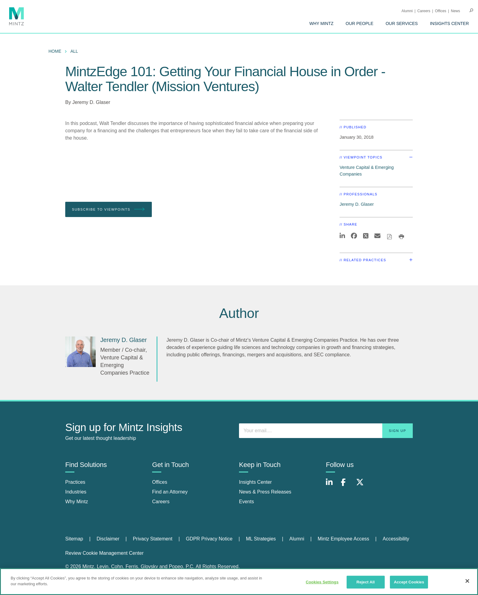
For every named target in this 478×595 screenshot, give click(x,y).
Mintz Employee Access (343, 538)
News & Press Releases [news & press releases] (265, 491)
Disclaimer (108, 538)
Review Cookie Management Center (104, 553)
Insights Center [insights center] (255, 482)
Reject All (365, 582)
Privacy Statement (153, 538)
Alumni (407, 11)
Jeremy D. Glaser (91, 102)
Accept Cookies (409, 582)
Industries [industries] (75, 491)
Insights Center (449, 23)
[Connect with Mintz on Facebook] (347, 485)
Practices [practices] (75, 482)
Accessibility (396, 538)
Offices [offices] (159, 482)
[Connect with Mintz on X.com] (362, 485)
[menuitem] (321, 23)
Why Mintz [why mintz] (76, 501)
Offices (440, 11)
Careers (423, 11)
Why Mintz (321, 23)
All (74, 51)
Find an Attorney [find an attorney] (170, 491)
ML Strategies (261, 538)
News (455, 11)
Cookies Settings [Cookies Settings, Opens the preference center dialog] (322, 582)
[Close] (467, 581)
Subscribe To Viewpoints (108, 209)
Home (54, 51)
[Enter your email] (326, 430)
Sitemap (74, 538)
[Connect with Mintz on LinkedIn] (332, 485)
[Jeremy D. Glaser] (80, 352)
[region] (239, 581)
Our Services (402, 23)
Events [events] (246, 501)
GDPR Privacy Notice (209, 538)
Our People (359, 23)
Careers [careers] (160, 501)
